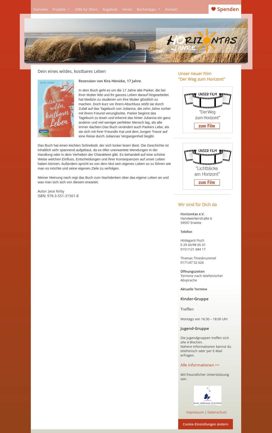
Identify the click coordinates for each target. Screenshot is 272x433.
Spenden (228, 9)
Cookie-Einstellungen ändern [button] (205, 424)
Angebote (110, 9)
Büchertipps (149, 9)
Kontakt (171, 9)
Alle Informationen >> (200, 365)
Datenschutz (217, 412)
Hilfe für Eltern (86, 9)
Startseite (40, 9)
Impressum (195, 412)
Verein (127, 9)
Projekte (61, 9)
